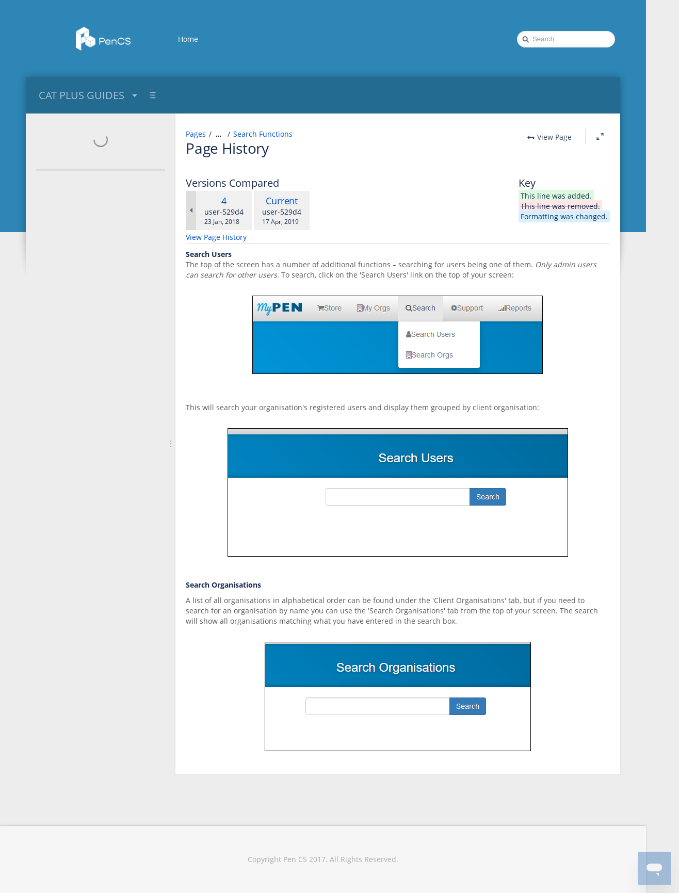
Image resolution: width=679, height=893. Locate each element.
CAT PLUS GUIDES (89, 95)
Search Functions (263, 134)
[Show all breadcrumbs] (218, 134)
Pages (196, 134)
